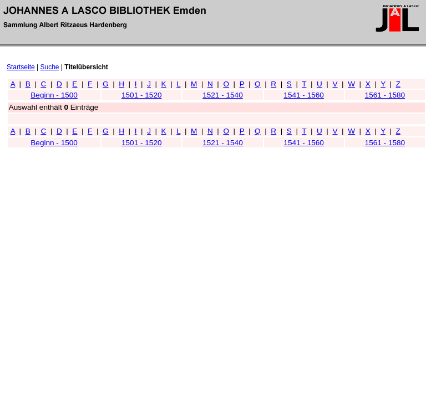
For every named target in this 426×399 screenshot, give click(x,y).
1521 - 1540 (222, 95)
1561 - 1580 (385, 95)
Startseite (21, 67)
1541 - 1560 (303, 95)
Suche (49, 67)
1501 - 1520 (141, 95)
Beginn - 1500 (54, 95)
